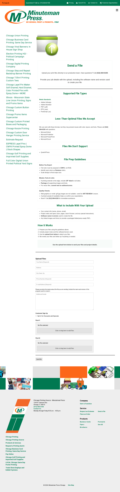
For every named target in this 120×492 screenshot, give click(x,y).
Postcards (101, 422)
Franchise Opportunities (109, 3)
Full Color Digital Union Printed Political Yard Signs (19, 162)
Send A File (82, 3)
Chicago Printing (12, 437)
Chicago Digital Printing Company (17, 65)
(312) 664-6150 (39, 407)
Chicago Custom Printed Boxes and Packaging (18, 123)
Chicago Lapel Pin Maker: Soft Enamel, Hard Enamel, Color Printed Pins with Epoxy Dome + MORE (19, 89)
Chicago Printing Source (15, 440)
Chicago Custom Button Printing (17, 109)
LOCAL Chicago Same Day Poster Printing (15, 463)
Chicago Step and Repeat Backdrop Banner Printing (18, 72)
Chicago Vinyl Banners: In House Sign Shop (18, 48)
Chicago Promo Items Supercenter (16, 116)
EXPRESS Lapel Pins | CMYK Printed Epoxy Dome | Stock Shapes (19, 146)
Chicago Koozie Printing (17, 128)
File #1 (38, 320)
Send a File (101, 411)
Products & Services (13, 443)
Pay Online (10, 454)
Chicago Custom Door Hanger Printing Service (17, 134)
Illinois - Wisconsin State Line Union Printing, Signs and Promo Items (18, 100)
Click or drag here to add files (64, 330)
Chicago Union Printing (17, 35)
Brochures (83, 427)
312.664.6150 (45, 3)
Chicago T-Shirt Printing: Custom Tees (18, 79)
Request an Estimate (87, 411)
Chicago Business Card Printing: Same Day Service (19, 41)
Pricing (71, 3)
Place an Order (85, 414)
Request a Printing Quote (15, 446)
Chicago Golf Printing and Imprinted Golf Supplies (18, 155)
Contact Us (94, 3)
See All (100, 424)
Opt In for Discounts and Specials (47, 316)
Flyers (82, 424)
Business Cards (85, 422)
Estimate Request (14, 139)
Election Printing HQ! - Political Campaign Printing (16, 57)
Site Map (71, 485)
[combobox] (12, 3)
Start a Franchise (86, 404)
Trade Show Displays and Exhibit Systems (15, 469)
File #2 (38, 338)
